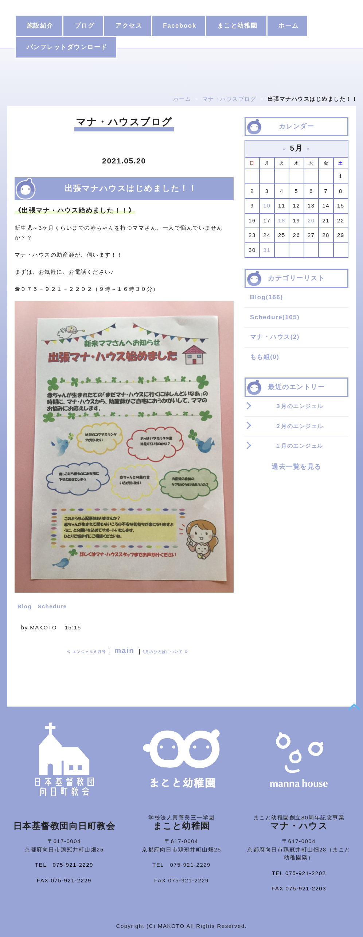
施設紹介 (40, 25)
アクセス (128, 25)
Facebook (179, 25)
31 (267, 250)
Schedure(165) (275, 317)
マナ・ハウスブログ (229, 99)
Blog (24, 606)
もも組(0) (265, 356)
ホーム (288, 25)
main (124, 650)
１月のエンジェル (299, 446)
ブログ (84, 25)
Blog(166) (266, 297)
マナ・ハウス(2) (275, 336)
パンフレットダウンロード (67, 47)
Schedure (52, 606)
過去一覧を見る (296, 466)
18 (281, 220)
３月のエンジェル (299, 406)
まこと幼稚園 (237, 25)
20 (311, 220)
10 (267, 205)
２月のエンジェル (299, 426)
